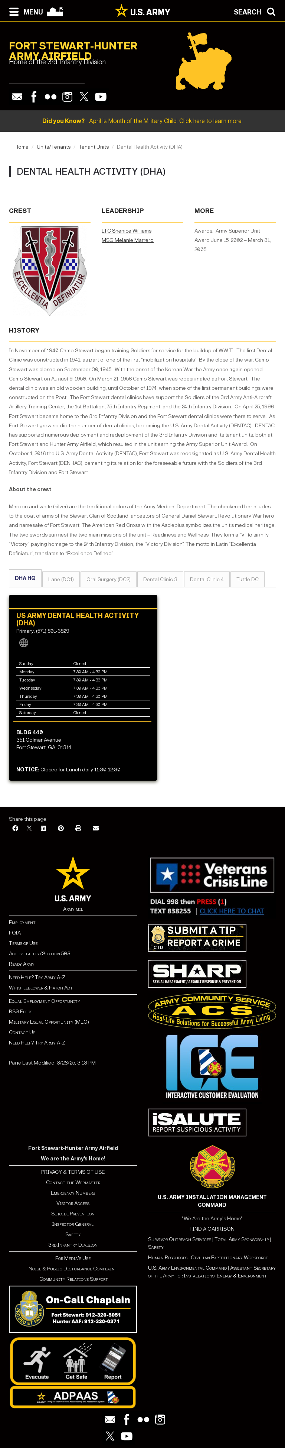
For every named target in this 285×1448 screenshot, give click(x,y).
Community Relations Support (73, 1279)
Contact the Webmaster (73, 1182)
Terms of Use (23, 943)
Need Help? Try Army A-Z (37, 977)
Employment (22, 922)
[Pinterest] (61, 829)
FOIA (15, 933)
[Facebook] (15, 829)
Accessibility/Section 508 (39, 953)
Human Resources (167, 1257)
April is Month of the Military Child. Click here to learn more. (142, 120)
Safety (73, 1234)
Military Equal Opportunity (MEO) (49, 1022)
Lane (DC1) (61, 579)
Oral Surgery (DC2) (108, 579)
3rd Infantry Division (73, 1245)
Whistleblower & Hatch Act (41, 988)
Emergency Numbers (73, 1193)
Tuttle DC (247, 579)
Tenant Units (94, 147)
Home (21, 147)
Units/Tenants (54, 147)
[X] (29, 829)
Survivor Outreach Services (179, 1239)
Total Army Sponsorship (241, 1239)
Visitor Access (72, 1203)
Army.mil (73, 909)
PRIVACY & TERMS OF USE (73, 1172)
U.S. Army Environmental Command (187, 1268)
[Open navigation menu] (24, 11)
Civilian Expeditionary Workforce (229, 1257)
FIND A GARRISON (212, 1229)
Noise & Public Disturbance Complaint (73, 1269)
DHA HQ (25, 578)
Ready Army (22, 964)
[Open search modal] (256, 11)
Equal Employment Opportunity (44, 1001)
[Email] (95, 829)
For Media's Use (73, 1258)
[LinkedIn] (43, 829)
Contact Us (22, 1032)
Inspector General (73, 1224)
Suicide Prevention (73, 1214)
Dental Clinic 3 (160, 579)
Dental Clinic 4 (207, 579)
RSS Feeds (20, 1011)
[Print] (78, 829)
